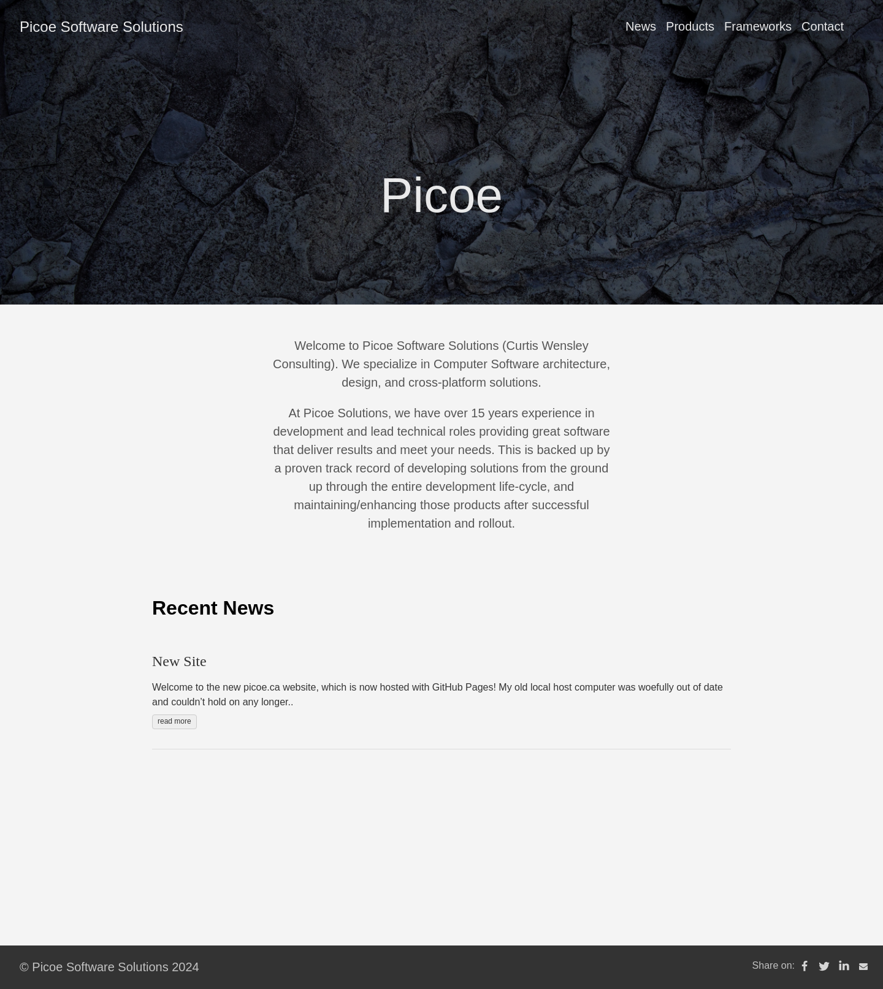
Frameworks (758, 26)
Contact (822, 26)
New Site (179, 661)
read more (174, 721)
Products (690, 26)
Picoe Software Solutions (101, 26)
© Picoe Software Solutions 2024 (109, 967)
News (640, 26)
